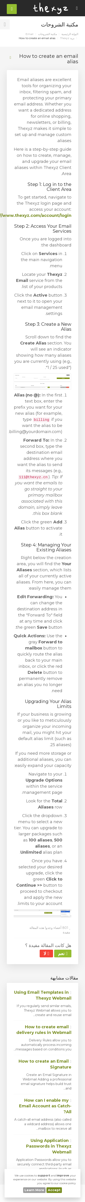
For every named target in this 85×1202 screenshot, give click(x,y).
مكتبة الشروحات (47, 34)
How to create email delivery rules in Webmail (43, 1029)
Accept (54, 1190)
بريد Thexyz (67, 38)
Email (29, 34)
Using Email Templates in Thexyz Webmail (42, 995)
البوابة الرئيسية (69, 34)
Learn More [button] (34, 1190)
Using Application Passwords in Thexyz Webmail (48, 1146)
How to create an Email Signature (45, 1064)
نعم (63, 953)
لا (46, 953)
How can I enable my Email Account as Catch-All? (45, 1106)
